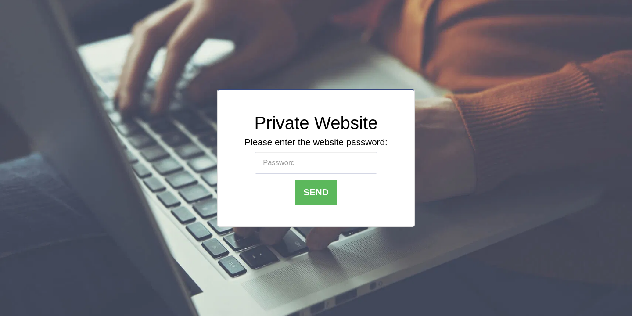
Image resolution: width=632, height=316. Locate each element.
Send (315, 192)
